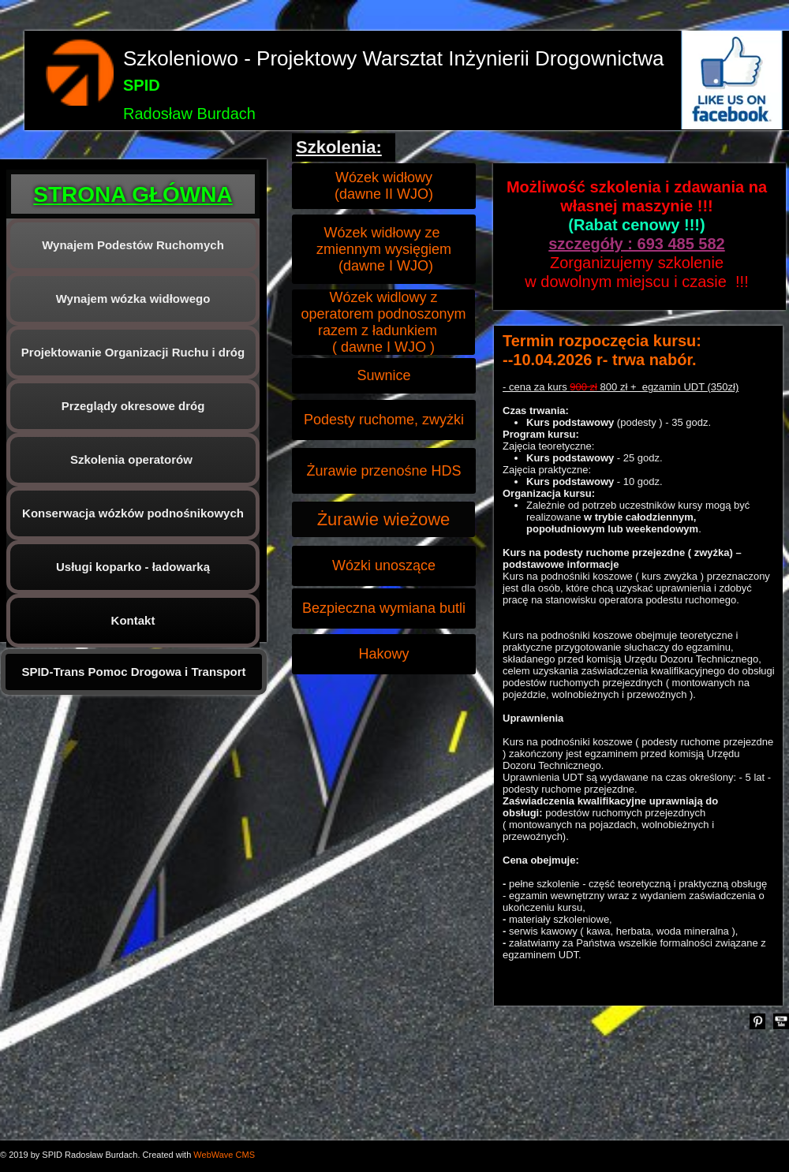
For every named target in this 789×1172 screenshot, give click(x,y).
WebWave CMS (224, 1154)
